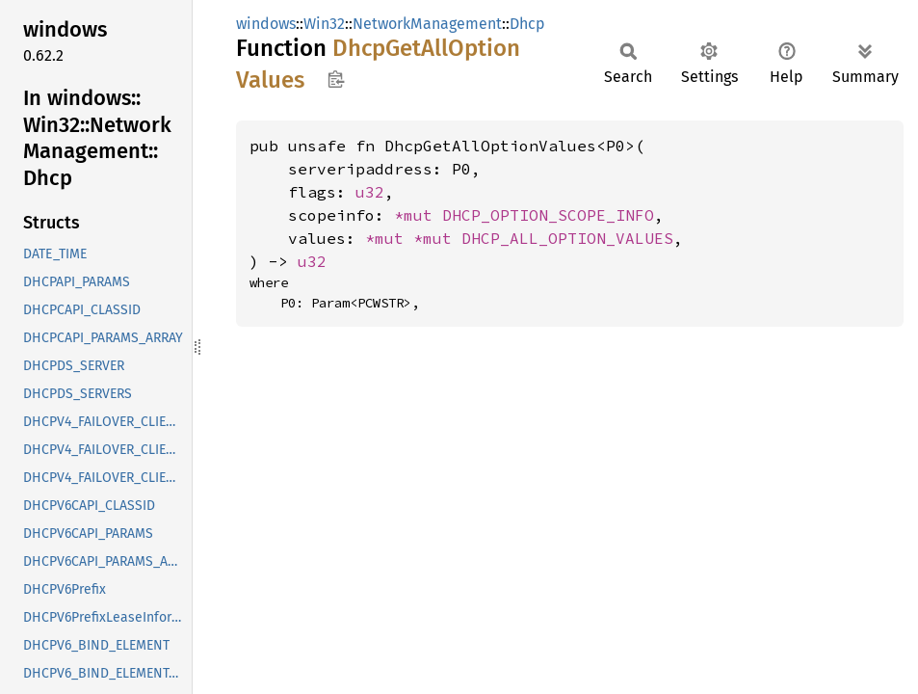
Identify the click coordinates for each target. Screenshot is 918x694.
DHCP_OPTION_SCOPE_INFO (548, 215)
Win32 (324, 23)
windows (266, 23)
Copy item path (336, 79)
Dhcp (527, 23)
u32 (369, 191)
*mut (418, 215)
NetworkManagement (427, 23)
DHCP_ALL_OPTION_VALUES (567, 238)
